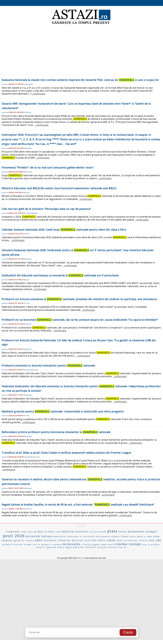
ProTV (26, 234)
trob (57, 532)
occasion (33, 536)
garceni (51, 547)
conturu (57, 544)
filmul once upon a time (136, 536)
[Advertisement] (81, 49)
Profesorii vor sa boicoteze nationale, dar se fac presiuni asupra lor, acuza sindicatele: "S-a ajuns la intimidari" (80, 319)
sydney (115, 536)
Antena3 (27, 259)
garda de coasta (24, 540)
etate (156, 536)
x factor (86, 544)
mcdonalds (71, 544)
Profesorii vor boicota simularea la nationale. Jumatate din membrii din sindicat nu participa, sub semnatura (79, 299)
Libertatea (28, 84)
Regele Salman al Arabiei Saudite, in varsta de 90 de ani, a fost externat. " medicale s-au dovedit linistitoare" (78, 504)
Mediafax (28, 148)
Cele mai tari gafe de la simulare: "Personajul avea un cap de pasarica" (46, 209)
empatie (7, 540)
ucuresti (82, 531)
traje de (122, 547)
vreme (28, 544)
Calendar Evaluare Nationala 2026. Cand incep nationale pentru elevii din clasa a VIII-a (64, 229)
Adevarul (27, 172)
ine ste (37, 544)
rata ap (32, 531)
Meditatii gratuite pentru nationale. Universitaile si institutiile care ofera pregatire (63, 411)
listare (123, 531)
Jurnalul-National (30, 213)
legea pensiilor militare (80, 547)
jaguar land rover (103, 544)
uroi (87, 540)
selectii (143, 540)
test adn (155, 540)
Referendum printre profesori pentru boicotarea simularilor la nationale (56, 432)
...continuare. (39, 93)
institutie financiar (57, 540)
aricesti (102, 547)
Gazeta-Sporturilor (31, 457)
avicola (93, 532)
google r (47, 544)
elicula (112, 547)
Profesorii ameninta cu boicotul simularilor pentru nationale (48, 365)
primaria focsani (13, 544)
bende (103, 531)
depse (60, 547)
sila (94, 540)
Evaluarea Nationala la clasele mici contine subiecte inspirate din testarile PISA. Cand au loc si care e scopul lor (80, 80)
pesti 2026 (14, 535)
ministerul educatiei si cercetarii (74, 536)
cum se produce (151, 544)
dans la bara (46, 531)
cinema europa (128, 544)
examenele (13, 531)
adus (39, 540)
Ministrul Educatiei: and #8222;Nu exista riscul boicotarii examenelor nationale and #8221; (59, 188)
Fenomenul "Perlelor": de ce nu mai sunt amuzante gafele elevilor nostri (47, 167)
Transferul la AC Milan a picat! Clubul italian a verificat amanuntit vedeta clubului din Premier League (66, 452)
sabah (111, 540)
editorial (68, 531)
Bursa (26, 192)
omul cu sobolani (127, 540)
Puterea (27, 112)
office (102, 540)
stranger (151, 531)
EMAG (81, 525)
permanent (136, 531)
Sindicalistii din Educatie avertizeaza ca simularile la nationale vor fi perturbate (60, 275)
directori (78, 540)
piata (112, 531)
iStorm (80, 558)
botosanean (103, 536)
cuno (24, 531)
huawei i (41, 547)
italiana (47, 536)
